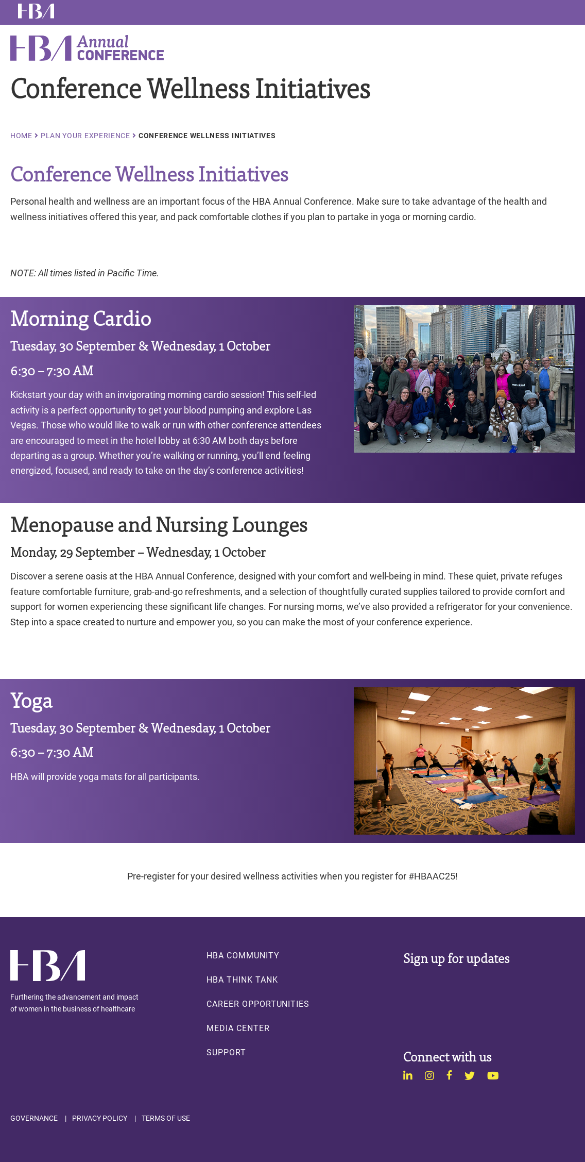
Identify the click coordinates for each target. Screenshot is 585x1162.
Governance (34, 1118)
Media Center (238, 1028)
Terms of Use (166, 1118)
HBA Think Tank (242, 979)
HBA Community (243, 955)
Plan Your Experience (85, 135)
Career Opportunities (258, 1004)
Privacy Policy (99, 1118)
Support (226, 1052)
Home (21, 135)
